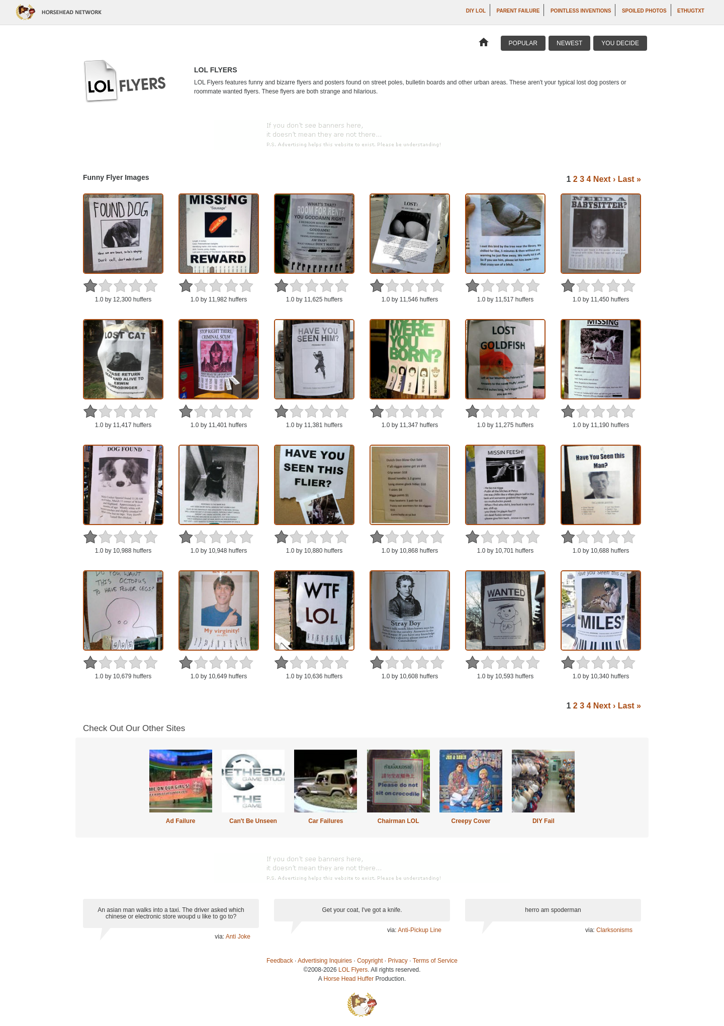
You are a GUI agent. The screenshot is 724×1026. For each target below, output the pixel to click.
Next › (604, 179)
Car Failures (325, 821)
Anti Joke (238, 936)
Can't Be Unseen (253, 821)
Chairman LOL (398, 821)
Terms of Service (435, 960)
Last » (629, 179)
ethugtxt (690, 11)
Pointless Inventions (581, 11)
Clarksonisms (614, 930)
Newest (569, 43)
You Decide (620, 43)
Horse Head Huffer (348, 978)
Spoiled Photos (644, 11)
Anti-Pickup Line (419, 930)
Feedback (279, 960)
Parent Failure (517, 11)
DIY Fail (543, 821)
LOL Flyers (353, 969)
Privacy (398, 960)
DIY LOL (476, 11)
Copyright (370, 960)
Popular (523, 43)
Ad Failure (181, 821)
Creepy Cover (470, 821)
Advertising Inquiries (325, 960)
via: (220, 936)
